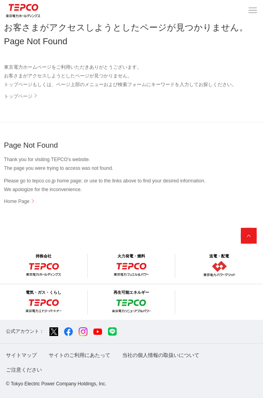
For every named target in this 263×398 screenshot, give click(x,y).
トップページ (18, 96)
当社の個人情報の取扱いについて (160, 355)
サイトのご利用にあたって (79, 355)
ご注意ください (24, 370)
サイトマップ (21, 355)
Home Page (17, 201)
